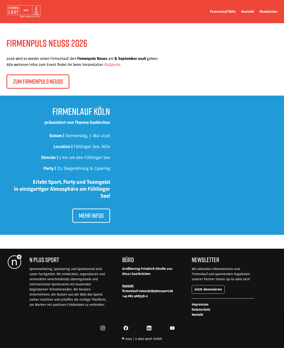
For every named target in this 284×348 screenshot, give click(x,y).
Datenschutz (201, 309)
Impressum (200, 304)
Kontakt (197, 314)
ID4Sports (112, 64)
